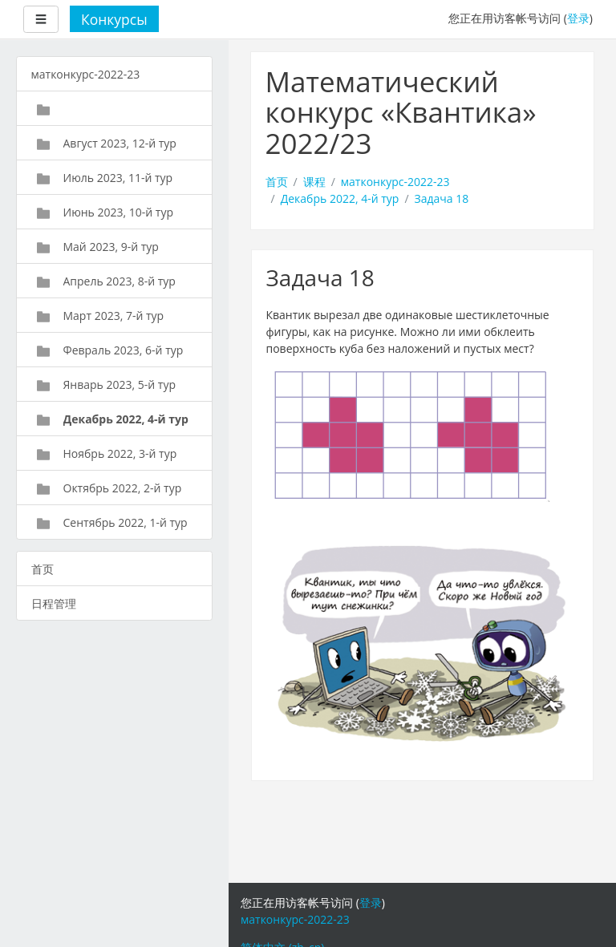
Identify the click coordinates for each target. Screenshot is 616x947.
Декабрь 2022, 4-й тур (340, 198)
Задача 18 (442, 198)
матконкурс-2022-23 (395, 181)
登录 (578, 18)
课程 (314, 181)
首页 (276, 181)
